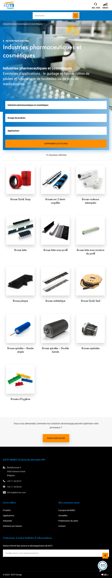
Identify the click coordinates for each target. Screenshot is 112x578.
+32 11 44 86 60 (14, 487)
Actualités (62, 515)
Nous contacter (56, 438)
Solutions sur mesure (12, 526)
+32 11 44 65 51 (95, 5)
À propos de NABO (66, 510)
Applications (8, 515)
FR (104, 574)
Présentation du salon (68, 521)
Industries (7, 521)
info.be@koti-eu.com (16, 492)
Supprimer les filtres (56, 143)
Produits (7, 510)
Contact (62, 526)
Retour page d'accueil (17, 41)
